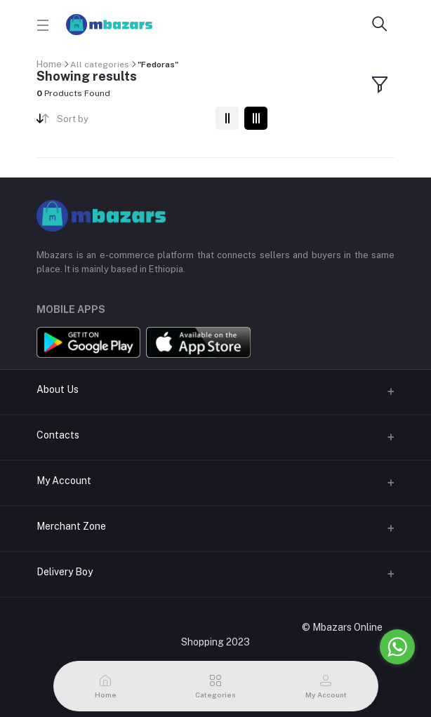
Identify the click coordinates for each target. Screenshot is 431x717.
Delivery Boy (65, 571)
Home (49, 64)
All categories (99, 64)
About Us (58, 389)
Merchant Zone (71, 526)
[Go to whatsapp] (397, 646)
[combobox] (131, 121)
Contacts (58, 435)
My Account (64, 480)
